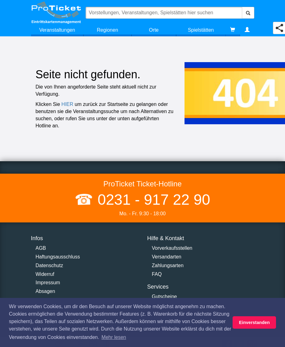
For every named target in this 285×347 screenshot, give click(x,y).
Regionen (107, 30)
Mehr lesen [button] (113, 337)
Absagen (45, 291)
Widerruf (45, 274)
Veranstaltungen (57, 30)
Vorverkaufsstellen (172, 248)
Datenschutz (49, 265)
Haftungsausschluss (58, 256)
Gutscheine (164, 296)
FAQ (157, 274)
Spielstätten (201, 30)
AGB (41, 248)
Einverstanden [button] (254, 322)
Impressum (48, 282)
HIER (67, 104)
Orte (153, 30)
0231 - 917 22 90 (151, 199)
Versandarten (166, 256)
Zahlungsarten (168, 265)
